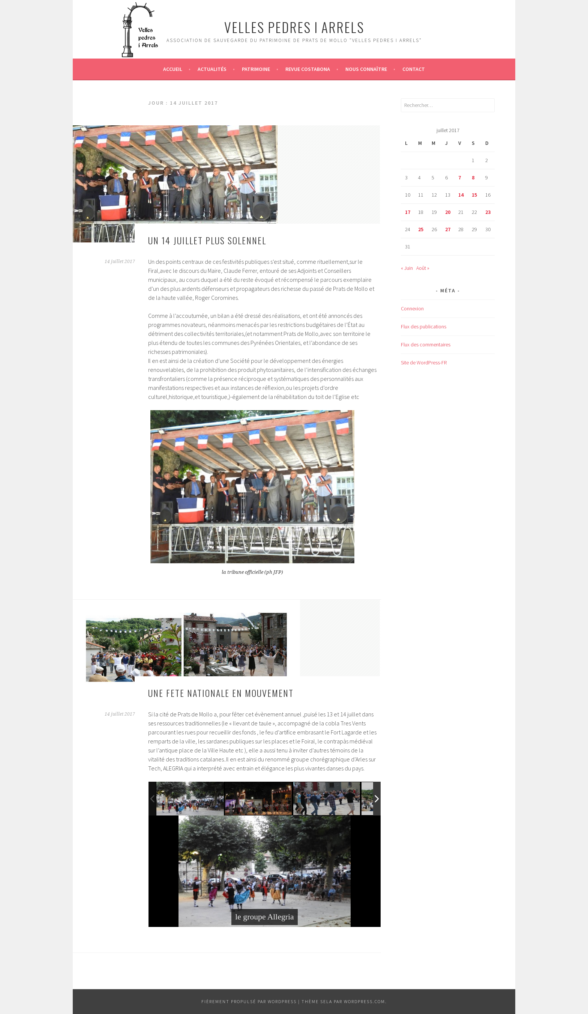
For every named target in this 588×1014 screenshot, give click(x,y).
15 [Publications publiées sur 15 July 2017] (474, 194)
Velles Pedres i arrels (294, 27)
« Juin (407, 268)
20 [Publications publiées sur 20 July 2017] (447, 212)
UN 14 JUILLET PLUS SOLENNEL (207, 240)
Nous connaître (366, 69)
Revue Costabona (307, 69)
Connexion (412, 308)
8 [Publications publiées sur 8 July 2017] (473, 177)
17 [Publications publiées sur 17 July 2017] (407, 212)
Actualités (212, 69)
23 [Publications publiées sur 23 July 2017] (487, 212)
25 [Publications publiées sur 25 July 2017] (420, 229)
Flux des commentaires (425, 344)
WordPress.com (364, 1001)
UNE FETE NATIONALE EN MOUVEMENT (221, 693)
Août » (422, 268)
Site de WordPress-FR (424, 362)
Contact (413, 69)
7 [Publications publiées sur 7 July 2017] (459, 177)
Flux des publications (423, 326)
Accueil (172, 69)
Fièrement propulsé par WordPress (249, 1001)
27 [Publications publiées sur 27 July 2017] (447, 229)
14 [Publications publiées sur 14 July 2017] (461, 194)
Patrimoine (256, 69)
